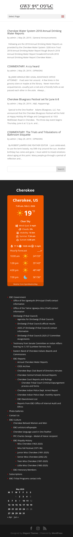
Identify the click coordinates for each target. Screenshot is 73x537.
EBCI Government (17, 297)
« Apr (9, 517)
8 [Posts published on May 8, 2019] (15, 500)
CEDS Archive (23, 366)
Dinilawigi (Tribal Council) (25, 316)
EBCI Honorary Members (24, 469)
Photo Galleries (16, 411)
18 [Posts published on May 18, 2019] (27, 504)
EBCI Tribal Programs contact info (25, 478)
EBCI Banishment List (27, 399)
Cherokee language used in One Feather (32, 431)
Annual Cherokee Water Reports (32, 362)
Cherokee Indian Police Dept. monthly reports (38, 394)
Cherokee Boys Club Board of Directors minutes (39, 370)
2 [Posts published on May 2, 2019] (19, 496)
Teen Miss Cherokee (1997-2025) (32, 461)
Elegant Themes (30, 533)
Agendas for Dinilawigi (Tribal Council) (35, 319)
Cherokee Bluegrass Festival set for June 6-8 (33, 99)
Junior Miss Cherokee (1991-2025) (33, 452)
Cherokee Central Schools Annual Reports (37, 375)
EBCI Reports (19, 358)
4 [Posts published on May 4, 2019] (26, 496)
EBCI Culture (15, 419)
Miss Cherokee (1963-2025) (30, 443)
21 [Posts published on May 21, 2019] (13, 509)
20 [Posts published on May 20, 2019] (9, 509)
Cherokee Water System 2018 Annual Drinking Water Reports (34, 32)
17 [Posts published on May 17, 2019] (24, 504)
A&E (35, 103)
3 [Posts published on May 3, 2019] (23, 496)
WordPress (57, 533)
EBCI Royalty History (22, 440)
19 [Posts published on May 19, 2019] (31, 504)
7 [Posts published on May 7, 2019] (12, 500)
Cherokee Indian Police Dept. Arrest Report (37, 390)
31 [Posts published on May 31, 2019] (24, 513)
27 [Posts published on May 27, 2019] (9, 513)
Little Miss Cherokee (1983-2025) (32, 465)
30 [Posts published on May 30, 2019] (20, 513)
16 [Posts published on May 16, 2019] (20, 504)
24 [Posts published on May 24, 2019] (24, 509)
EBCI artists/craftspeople (25, 427)
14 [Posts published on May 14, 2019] (13, 504)
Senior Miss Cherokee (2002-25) (32, 456)
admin (13, 37)
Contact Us (14, 415)
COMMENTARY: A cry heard (23, 66)
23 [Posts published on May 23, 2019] (20, 509)
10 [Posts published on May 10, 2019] (24, 500)
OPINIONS (38, 70)
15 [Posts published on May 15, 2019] (16, 504)
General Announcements (45, 37)
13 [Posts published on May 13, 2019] (9, 504)
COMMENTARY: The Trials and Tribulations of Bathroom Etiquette (34, 133)
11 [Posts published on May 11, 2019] (27, 500)
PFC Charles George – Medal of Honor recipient (35, 436)
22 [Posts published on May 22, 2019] (16, 509)
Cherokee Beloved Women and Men (30, 423)
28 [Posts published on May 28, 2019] (13, 513)
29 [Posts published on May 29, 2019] (16, 513)
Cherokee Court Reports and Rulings (34, 379)
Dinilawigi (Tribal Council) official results (36, 323)
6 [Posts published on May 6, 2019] (8, 500)
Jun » (16, 517)
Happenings (43, 103)
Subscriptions (15, 474)
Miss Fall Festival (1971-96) (29, 448)
